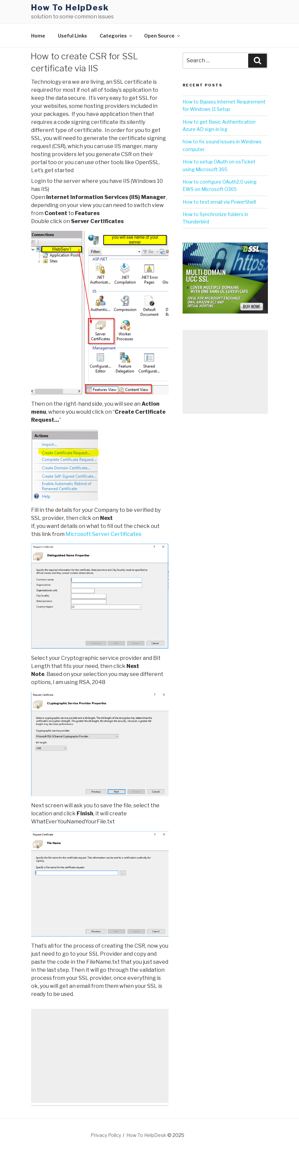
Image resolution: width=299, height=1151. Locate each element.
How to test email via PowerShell (219, 202)
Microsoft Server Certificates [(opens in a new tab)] (103, 534)
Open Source (162, 36)
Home (38, 36)
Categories (116, 36)
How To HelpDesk (70, 7)
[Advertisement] (100, 1056)
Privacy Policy (106, 1135)
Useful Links (72, 36)
